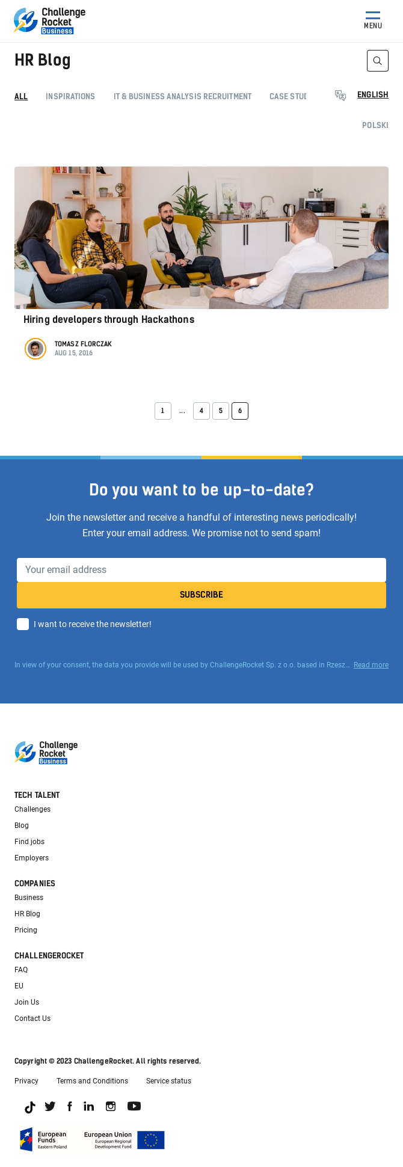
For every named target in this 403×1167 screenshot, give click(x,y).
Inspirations (70, 96)
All (21, 96)
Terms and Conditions (92, 1081)
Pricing (25, 930)
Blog (21, 825)
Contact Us (32, 1018)
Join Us (26, 1002)
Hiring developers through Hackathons (108, 319)
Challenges (32, 809)
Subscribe (201, 595)
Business (28, 897)
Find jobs (29, 842)
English (373, 94)
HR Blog (27, 914)
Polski (375, 125)
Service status (168, 1081)
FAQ (21, 970)
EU (18, 986)
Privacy (26, 1081)
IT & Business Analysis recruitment (182, 96)
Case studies (294, 96)
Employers (31, 858)
